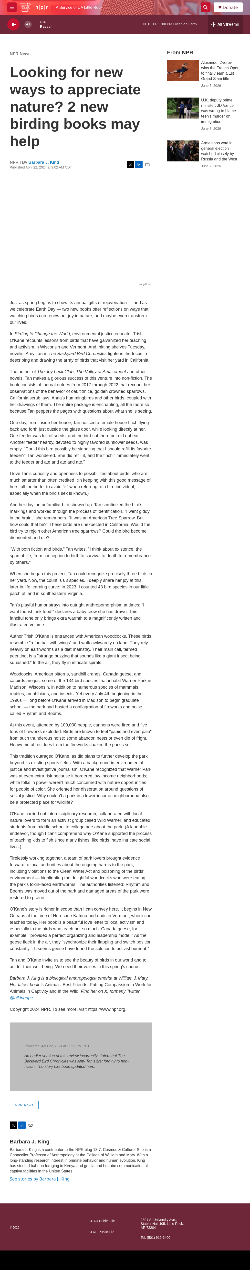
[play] (13, 24)
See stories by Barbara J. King (40, 1179)
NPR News (20, 53)
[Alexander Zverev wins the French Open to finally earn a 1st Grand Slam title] (183, 70)
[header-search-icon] (205, 7)
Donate (230, 7)
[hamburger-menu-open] (12, 7)
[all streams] (225, 24)
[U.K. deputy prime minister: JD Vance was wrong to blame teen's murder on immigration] (183, 108)
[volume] (28, 24)
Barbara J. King (44, 162)
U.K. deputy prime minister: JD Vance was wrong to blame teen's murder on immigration (218, 111)
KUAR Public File (102, 1221)
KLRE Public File (101, 1232)
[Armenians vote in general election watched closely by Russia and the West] (183, 150)
